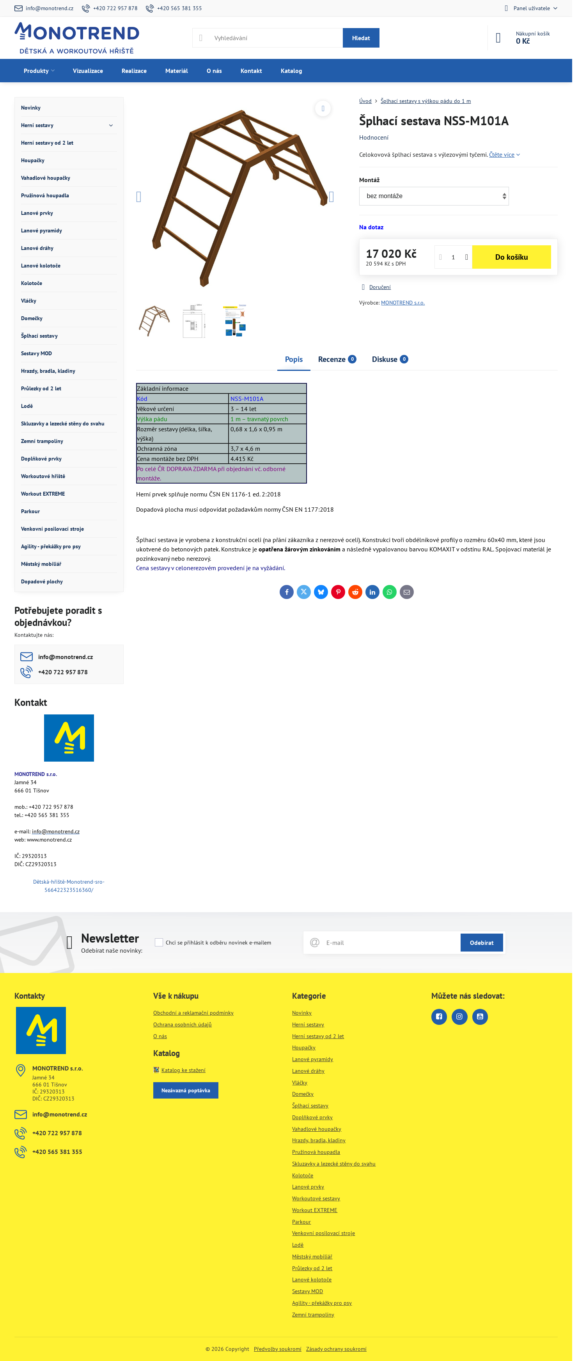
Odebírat (482, 942)
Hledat (361, 38)
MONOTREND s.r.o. (403, 302)
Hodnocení (373, 137)
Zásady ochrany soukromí (336, 1348)
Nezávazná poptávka (185, 1090)
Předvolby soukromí (277, 1348)
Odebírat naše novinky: (111, 950)
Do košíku (511, 257)
